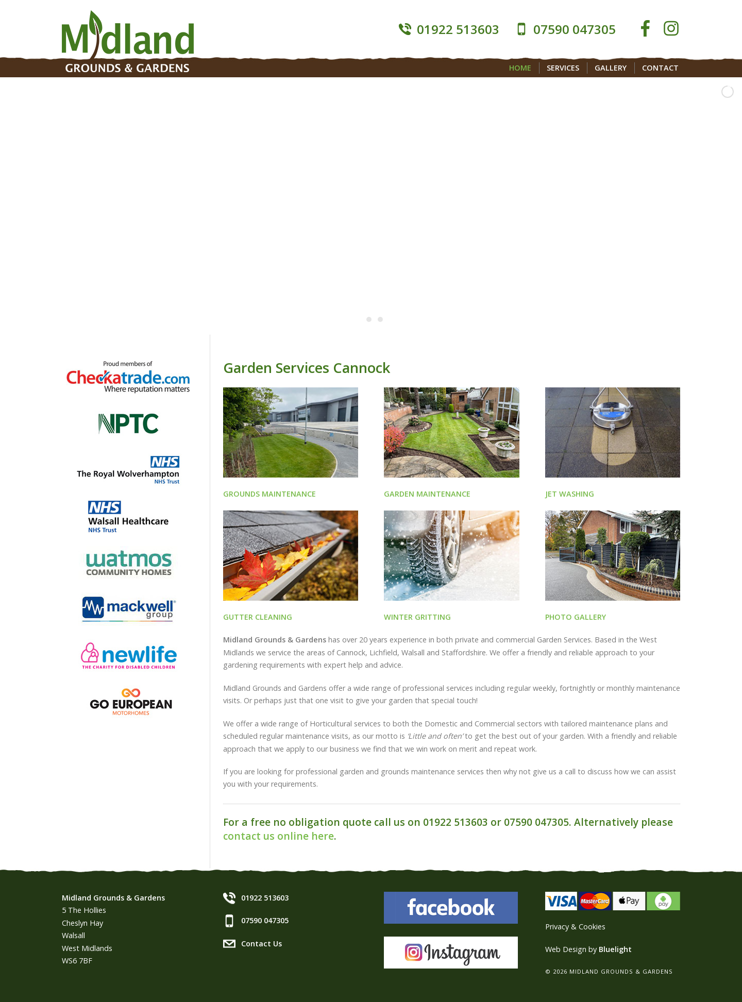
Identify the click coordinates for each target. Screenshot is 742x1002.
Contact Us (261, 943)
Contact (660, 68)
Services (563, 68)
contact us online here (278, 836)
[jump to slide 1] (357, 319)
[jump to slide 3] (380, 319)
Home (520, 68)
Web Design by (588, 949)
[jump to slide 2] (369, 319)
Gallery (611, 68)
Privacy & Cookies (575, 926)
